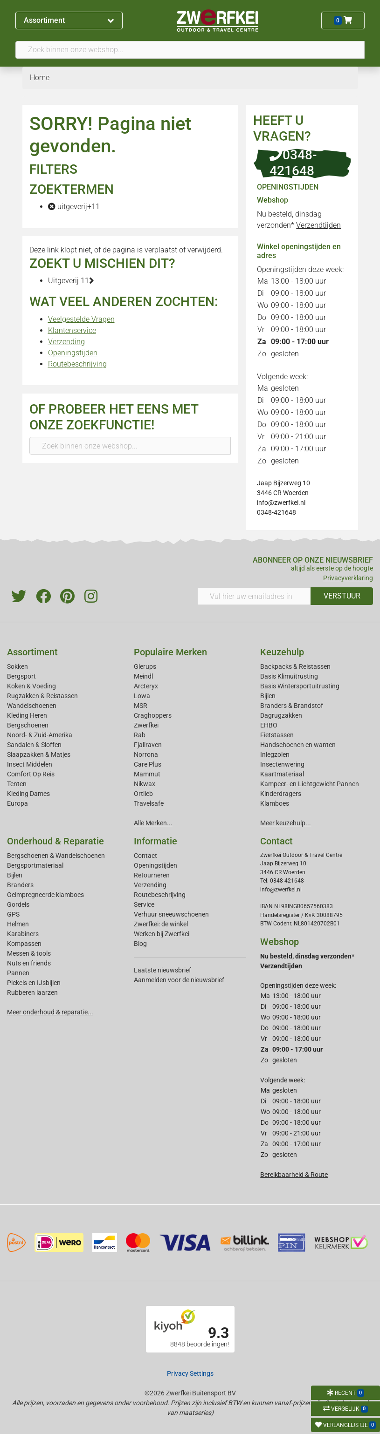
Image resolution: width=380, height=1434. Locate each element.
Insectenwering (282, 764)
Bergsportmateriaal (35, 865)
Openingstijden (72, 352)
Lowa (142, 696)
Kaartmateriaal (282, 774)
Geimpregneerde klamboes (45, 894)
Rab (139, 735)
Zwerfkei (146, 725)
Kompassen (24, 943)
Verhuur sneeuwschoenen (171, 914)
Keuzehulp (282, 652)
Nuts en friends (29, 963)
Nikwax (144, 784)
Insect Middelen (29, 764)
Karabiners (23, 934)
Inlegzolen (275, 754)
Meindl (143, 676)
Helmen (18, 924)
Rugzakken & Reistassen (42, 696)
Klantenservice (72, 330)
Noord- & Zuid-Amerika (39, 735)
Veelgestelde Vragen (81, 319)
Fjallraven (148, 744)
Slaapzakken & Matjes (38, 754)
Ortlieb (143, 793)
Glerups (145, 666)
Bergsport (21, 676)
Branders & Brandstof (291, 705)
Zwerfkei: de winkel (161, 924)
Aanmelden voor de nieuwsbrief (179, 980)
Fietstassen (277, 735)
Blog (140, 943)
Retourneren (152, 875)
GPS (13, 914)
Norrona (146, 754)
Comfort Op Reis (31, 774)
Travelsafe (149, 803)
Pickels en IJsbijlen (34, 982)
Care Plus (147, 764)
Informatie (155, 841)
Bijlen (268, 696)
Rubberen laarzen (32, 992)
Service (144, 904)
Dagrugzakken (281, 715)
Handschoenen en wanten (298, 744)
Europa (17, 803)
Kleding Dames (28, 793)
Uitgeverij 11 (71, 280)
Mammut (147, 774)
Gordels (18, 904)
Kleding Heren (27, 715)
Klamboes (274, 803)
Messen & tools (29, 953)
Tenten (17, 784)
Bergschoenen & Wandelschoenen (56, 855)
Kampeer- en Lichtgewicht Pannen (309, 784)
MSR (140, 705)
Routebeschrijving (77, 364)
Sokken (17, 666)
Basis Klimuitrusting (289, 676)
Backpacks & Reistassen (295, 666)
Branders (20, 885)
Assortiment (69, 20)
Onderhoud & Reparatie (55, 841)
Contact (145, 855)
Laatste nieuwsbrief (162, 970)
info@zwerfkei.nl (281, 502)
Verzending (66, 341)
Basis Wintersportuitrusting (299, 686)
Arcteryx (146, 686)
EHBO (268, 725)
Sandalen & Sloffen (34, 744)
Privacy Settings (190, 1373)
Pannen (18, 973)
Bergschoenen (27, 725)
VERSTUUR (342, 595)
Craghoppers (153, 715)
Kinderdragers (280, 793)
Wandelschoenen (31, 705)
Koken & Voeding (31, 686)
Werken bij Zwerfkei (161, 934)
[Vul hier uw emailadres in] (254, 596)
